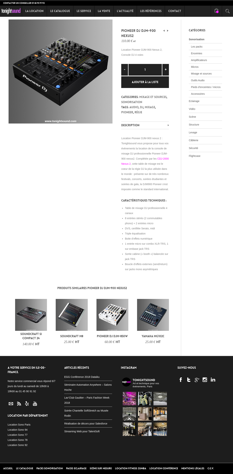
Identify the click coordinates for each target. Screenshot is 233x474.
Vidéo (192, 108)
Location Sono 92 (17, 445)
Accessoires (198, 93)
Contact (174, 11)
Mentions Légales (192, 468)
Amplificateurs (199, 60)
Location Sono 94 (17, 429)
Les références (150, 11)
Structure (194, 124)
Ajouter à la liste (145, 82)
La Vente (104, 11)
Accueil (8, 468)
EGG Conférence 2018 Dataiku (82, 376)
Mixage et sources (153, 97)
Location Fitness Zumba (130, 468)
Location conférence (163, 468)
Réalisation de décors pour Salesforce (85, 423)
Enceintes (196, 53)
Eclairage (194, 101)
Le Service (84, 11)
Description (130, 125)
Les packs (196, 46)
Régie (138, 112)
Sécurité (193, 148)
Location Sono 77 (17, 434)
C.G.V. (211, 468)
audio (134, 107)
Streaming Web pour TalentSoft (82, 431)
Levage (193, 132)
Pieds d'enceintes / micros (205, 87)
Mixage (150, 107)
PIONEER (127, 112)
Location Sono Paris (19, 424)
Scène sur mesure (101, 468)
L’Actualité (125, 11)
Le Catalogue (60, 11)
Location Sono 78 (17, 439)
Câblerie (193, 140)
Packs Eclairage (76, 468)
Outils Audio (198, 80)
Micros (194, 66)
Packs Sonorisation (49, 468)
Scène (192, 116)
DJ (141, 107)
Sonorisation (131, 102)
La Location (34, 11)
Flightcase (194, 155)
